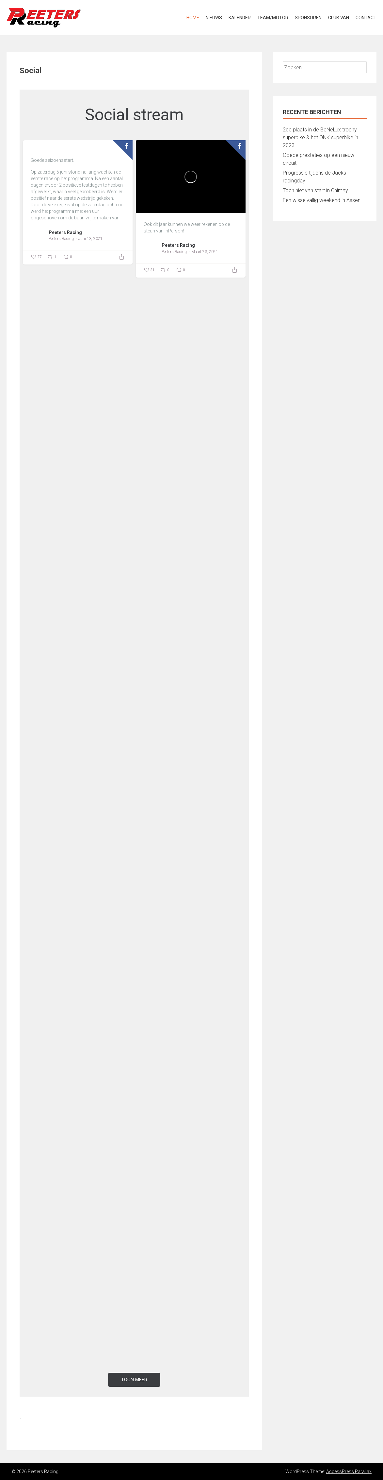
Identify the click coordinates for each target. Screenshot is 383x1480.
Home (192, 17)
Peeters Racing (65, 232)
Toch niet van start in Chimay (315, 190)
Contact (366, 17)
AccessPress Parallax (349, 1471)
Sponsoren (308, 17)
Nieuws (214, 17)
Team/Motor (272, 17)
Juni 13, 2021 (90, 238)
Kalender (240, 17)
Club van (338, 17)
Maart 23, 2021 (204, 251)
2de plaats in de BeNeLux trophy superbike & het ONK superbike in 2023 (320, 137)
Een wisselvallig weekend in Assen (321, 200)
